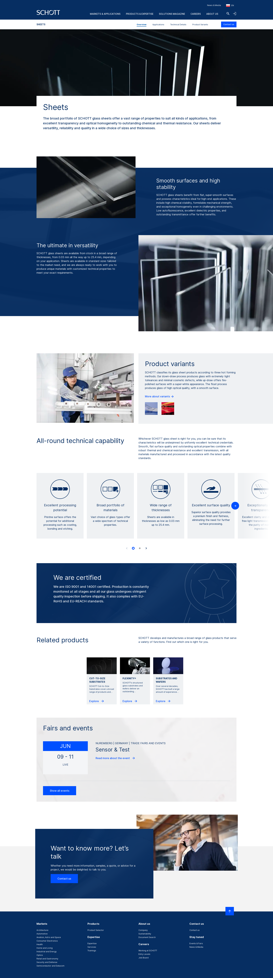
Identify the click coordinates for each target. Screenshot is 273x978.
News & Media (214, 5)
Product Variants (200, 24)
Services (91, 947)
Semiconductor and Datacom (50, 966)
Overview (141, 24)
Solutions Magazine (172, 13)
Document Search (147, 937)
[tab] (133, 548)
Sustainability (144, 934)
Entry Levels (144, 954)
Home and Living (45, 948)
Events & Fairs (196, 943)
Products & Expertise (139, 13)
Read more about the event (115, 758)
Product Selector (95, 930)
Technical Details (178, 24)
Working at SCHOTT (147, 950)
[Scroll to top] (229, 911)
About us (212, 13)
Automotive (42, 934)
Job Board (143, 957)
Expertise (92, 943)
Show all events (59, 790)
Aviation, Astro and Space (49, 937)
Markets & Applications (105, 13)
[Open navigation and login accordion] (234, 14)
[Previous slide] (127, 548)
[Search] (228, 14)
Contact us (228, 24)
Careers (196, 13)
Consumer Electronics (47, 941)
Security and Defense (47, 962)
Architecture (42, 930)
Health (40, 944)
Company (143, 930)
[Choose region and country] (230, 5)
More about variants (159, 396)
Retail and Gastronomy (47, 958)
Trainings (91, 950)
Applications (158, 24)
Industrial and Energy (47, 951)
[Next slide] (146, 548)
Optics (40, 955)
